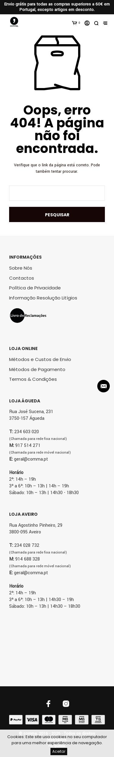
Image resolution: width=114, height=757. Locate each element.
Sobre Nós (20, 268)
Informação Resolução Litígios (43, 298)
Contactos (21, 278)
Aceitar (58, 751)
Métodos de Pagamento (37, 369)
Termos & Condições (33, 379)
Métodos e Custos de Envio (40, 359)
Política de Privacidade (35, 288)
